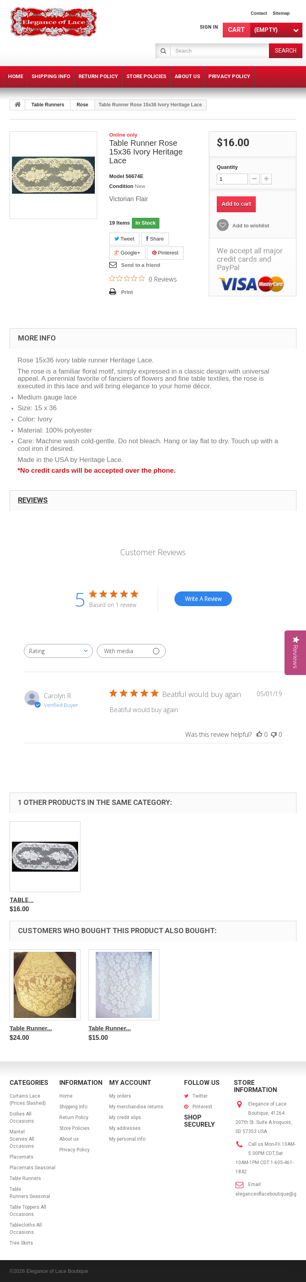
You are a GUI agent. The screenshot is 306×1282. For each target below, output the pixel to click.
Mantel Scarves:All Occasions (22, 1139)
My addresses (125, 1128)
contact (259, 13)
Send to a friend (140, 265)
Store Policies (74, 1128)
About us (69, 1139)
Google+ (127, 253)
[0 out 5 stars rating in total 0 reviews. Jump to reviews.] (143, 279)
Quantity (227, 167)
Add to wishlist (250, 226)
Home (66, 1096)
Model (116, 176)
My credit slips (125, 1117)
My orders (120, 1096)
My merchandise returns (136, 1107)
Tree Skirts (21, 1243)
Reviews (33, 500)
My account (130, 1082)
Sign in (209, 27)
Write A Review (203, 599)
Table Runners (47, 105)
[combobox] (58, 651)
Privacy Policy (74, 1150)
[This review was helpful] (259, 734)
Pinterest (165, 253)
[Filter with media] (131, 651)
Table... (21, 900)
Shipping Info (73, 1107)
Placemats (21, 1157)
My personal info (127, 1139)
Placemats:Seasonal (32, 1167)
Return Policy (73, 1117)
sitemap (281, 13)
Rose (82, 105)
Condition (121, 186)
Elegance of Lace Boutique (57, 1271)
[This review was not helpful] (274, 734)
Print (127, 292)
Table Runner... (31, 1028)
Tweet (124, 239)
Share (155, 239)
